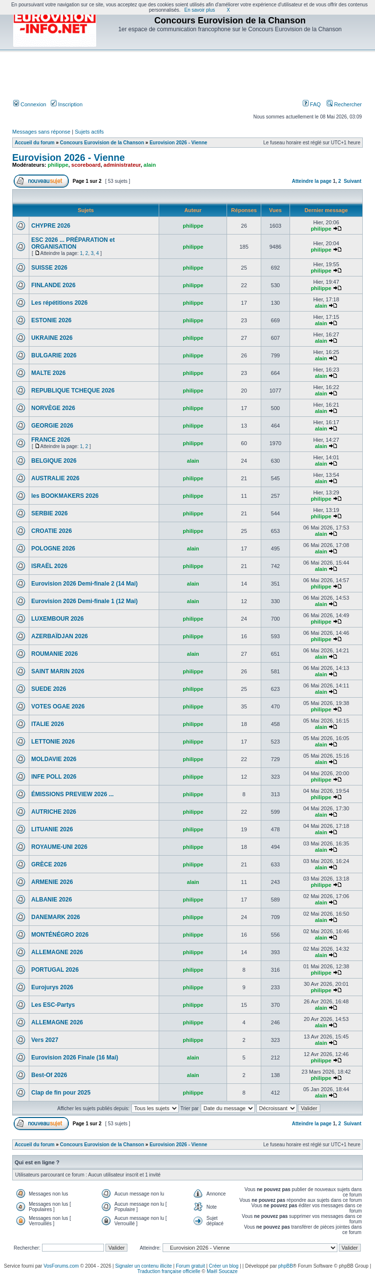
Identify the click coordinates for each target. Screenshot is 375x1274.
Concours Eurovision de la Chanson (102, 142)
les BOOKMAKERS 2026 (65, 495)
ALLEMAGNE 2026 (57, 952)
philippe (58, 165)
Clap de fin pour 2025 (60, 1092)
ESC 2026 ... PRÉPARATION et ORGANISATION (73, 243)
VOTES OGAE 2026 (57, 706)
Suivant (352, 181)
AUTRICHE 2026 (53, 811)
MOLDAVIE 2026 (53, 759)
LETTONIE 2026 (53, 741)
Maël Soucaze (222, 1271)
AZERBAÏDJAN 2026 (59, 636)
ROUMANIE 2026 (54, 653)
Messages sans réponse (41, 132)
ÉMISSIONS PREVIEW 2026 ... (72, 794)
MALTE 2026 (48, 373)
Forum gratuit (190, 1266)
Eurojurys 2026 (52, 987)
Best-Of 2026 (49, 1075)
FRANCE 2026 (50, 439)
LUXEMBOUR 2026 (57, 618)
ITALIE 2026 (47, 724)
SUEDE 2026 (48, 689)
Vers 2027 (44, 1040)
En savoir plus (200, 10)
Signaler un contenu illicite (143, 1266)
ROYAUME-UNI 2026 (59, 846)
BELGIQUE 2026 (54, 460)
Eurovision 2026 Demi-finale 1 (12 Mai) (84, 601)
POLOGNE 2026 (53, 548)
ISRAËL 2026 (49, 566)
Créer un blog (224, 1266)
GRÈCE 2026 (49, 864)
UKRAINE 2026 (52, 337)
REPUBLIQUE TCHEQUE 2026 (73, 390)
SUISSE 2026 (49, 267)
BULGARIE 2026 (54, 355)
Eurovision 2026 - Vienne (178, 142)
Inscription (67, 104)
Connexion (29, 104)
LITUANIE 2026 (52, 829)
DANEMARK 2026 (55, 917)
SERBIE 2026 (49, 513)
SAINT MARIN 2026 (57, 671)
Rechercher (344, 104)
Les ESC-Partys (53, 1004)
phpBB (285, 1266)
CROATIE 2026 (51, 531)
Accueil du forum (35, 142)
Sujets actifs (89, 132)
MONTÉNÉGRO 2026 (59, 934)
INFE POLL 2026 (53, 776)
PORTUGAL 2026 (55, 969)
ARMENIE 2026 (52, 882)
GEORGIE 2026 (52, 425)
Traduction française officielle (168, 1271)
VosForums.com (61, 1266)
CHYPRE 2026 (50, 225)
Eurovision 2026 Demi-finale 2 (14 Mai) (84, 583)
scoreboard (86, 165)
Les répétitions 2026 (59, 302)
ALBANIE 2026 (51, 899)
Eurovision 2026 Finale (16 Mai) (74, 1057)
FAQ (312, 104)
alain (150, 165)
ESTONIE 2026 (51, 320)
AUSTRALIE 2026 (55, 478)
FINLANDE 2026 (53, 285)
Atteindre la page (312, 181)
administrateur (122, 165)
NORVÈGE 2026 (53, 408)
